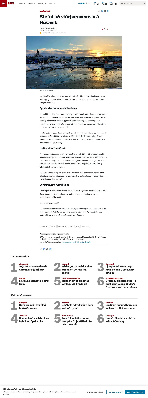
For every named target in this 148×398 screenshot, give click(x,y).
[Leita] (144, 3)
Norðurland (45, 11)
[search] (131, 3)
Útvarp (30, 3)
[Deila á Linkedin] (107, 11)
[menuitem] (25, 3)
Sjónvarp (41, 3)
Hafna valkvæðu (115, 392)
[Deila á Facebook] (102, 11)
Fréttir (21, 3)
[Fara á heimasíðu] (9, 3)
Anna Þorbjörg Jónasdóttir (48, 28)
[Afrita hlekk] (99, 11)
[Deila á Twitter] (105, 11)
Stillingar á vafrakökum (94, 392)
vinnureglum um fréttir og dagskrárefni (77, 242)
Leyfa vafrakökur (135, 392)
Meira (51, 3)
